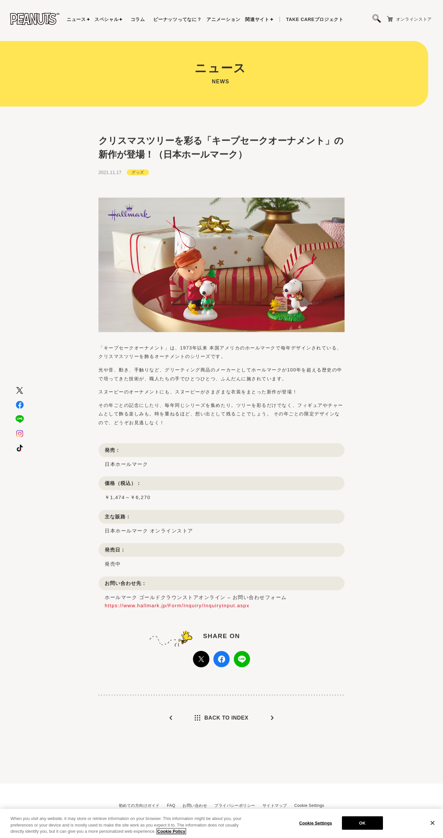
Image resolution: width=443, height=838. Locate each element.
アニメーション (223, 19)
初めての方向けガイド (139, 805)
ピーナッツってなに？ (177, 19)
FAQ (171, 805)
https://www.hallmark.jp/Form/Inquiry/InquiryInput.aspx (177, 623)
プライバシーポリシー (234, 805)
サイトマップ (275, 805)
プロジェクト (315, 19)
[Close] (432, 825)
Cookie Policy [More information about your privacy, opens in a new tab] (171, 833)
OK (362, 825)
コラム (138, 19)
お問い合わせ (194, 805)
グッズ (138, 190)
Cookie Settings (309, 805)
